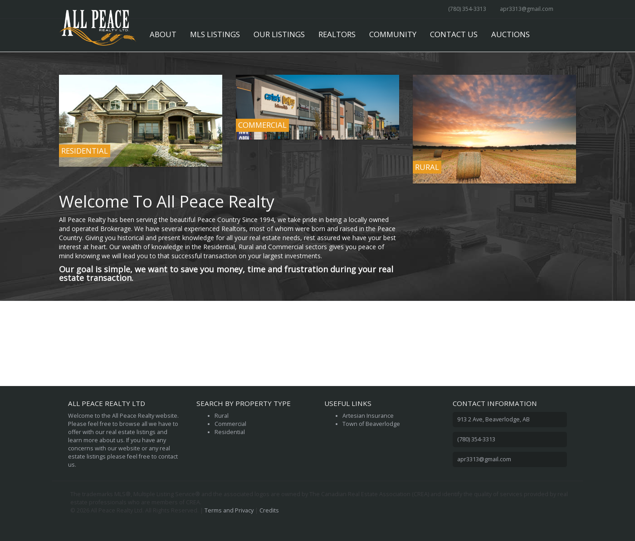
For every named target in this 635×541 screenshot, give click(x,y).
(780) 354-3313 (467, 9)
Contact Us (454, 34)
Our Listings (279, 34)
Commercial (230, 424)
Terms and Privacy (229, 510)
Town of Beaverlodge (371, 424)
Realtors (337, 34)
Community (392, 34)
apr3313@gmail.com (526, 9)
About (163, 34)
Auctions (510, 34)
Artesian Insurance (368, 416)
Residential (230, 432)
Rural (222, 416)
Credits (269, 510)
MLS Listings (215, 34)
